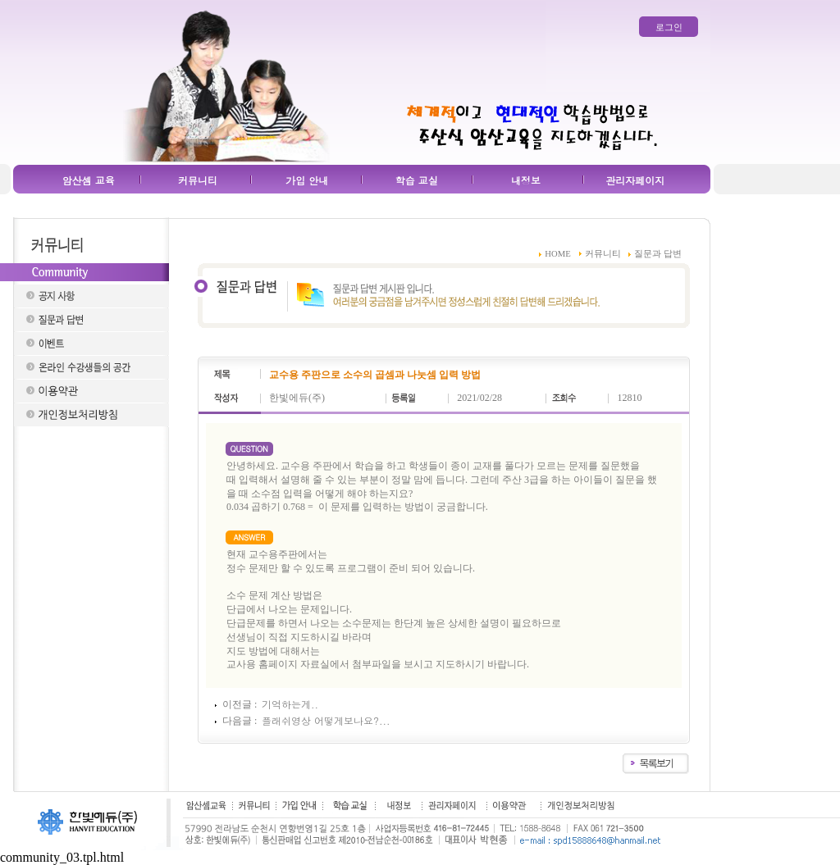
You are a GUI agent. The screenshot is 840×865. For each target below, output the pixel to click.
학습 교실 (416, 180)
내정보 (526, 180)
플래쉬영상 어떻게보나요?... (326, 720)
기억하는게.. (290, 704)
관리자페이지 (634, 180)
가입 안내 (306, 180)
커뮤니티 (197, 180)
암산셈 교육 (88, 180)
